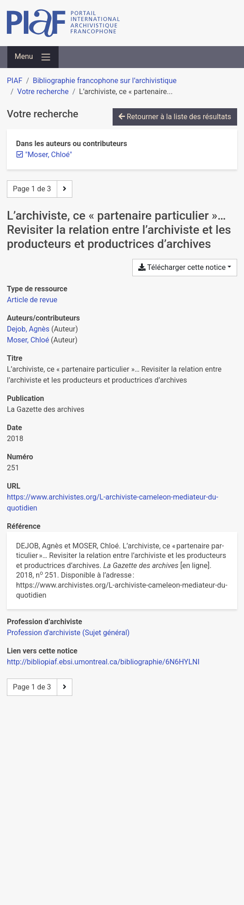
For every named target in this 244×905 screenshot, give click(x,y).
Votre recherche (43, 91)
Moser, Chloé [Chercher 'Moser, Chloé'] (28, 340)
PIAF (14, 80)
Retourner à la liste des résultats (175, 116)
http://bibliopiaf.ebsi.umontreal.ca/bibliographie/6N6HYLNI (103, 662)
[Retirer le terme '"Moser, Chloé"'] (48, 154)
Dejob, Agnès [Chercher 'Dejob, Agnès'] (28, 329)
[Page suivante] (64, 189)
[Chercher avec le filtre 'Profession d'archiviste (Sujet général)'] (68, 632)
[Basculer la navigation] (33, 57)
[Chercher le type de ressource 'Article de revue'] (32, 299)
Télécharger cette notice (182, 267)
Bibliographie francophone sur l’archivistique (104, 80)
